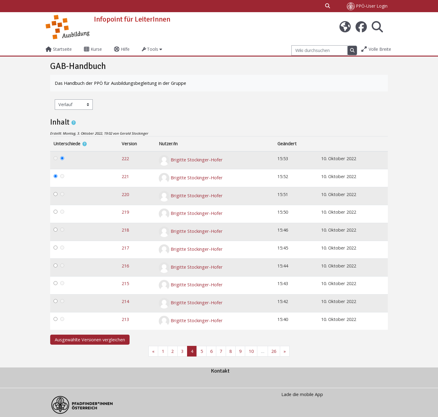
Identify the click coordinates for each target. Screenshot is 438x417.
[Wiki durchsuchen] (319, 50)
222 (125, 158)
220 (125, 194)
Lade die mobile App (302, 394)
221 (125, 176)
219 (125, 212)
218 (125, 230)
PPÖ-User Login (367, 6)
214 (125, 301)
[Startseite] (67, 26)
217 (125, 248)
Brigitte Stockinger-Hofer (197, 160)
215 (125, 283)
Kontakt (220, 370)
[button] (327, 6)
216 (125, 266)
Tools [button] (150, 49)
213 (125, 319)
